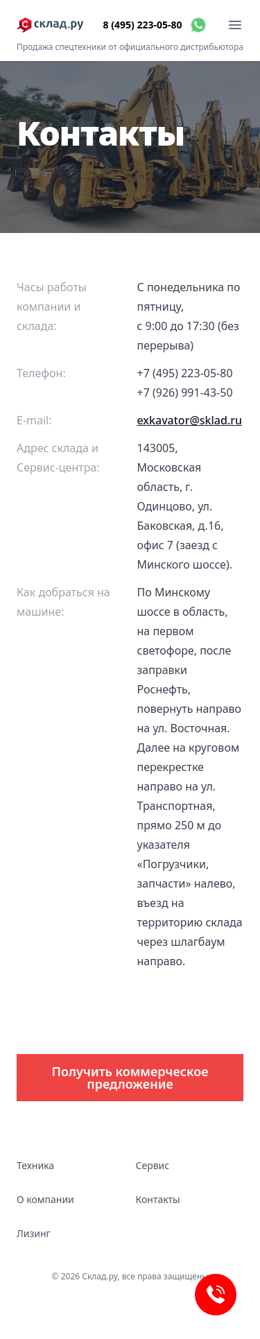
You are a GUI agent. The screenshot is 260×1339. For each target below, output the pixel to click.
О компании (45, 1199)
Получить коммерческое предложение (130, 1077)
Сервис (153, 1165)
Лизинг (34, 1233)
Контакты (158, 1199)
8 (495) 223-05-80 (142, 25)
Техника (35, 1165)
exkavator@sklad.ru (190, 420)
